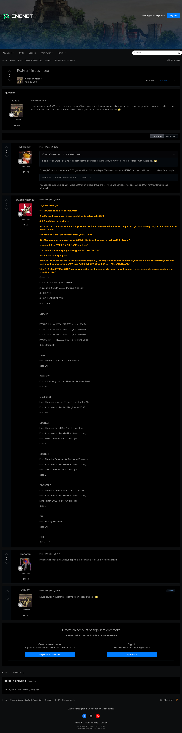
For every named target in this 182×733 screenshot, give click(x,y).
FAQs (21, 53)
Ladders (32, 53)
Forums (62, 53)
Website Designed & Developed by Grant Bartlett (91, 708)
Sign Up (173, 15)
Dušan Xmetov (25, 199)
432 (26, 172)
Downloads (8, 53)
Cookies (104, 722)
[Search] (146, 53)
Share (150, 80)
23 (26, 225)
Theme (78, 722)
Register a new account (49, 654)
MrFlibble (25, 147)
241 (17, 125)
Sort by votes (157, 136)
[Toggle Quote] (43, 154)
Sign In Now (132, 654)
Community (47, 53)
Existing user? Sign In (153, 15)
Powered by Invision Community (91, 729)
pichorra (25, 553)
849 (26, 579)
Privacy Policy (91, 722)
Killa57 (38, 78)
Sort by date (171, 136)
